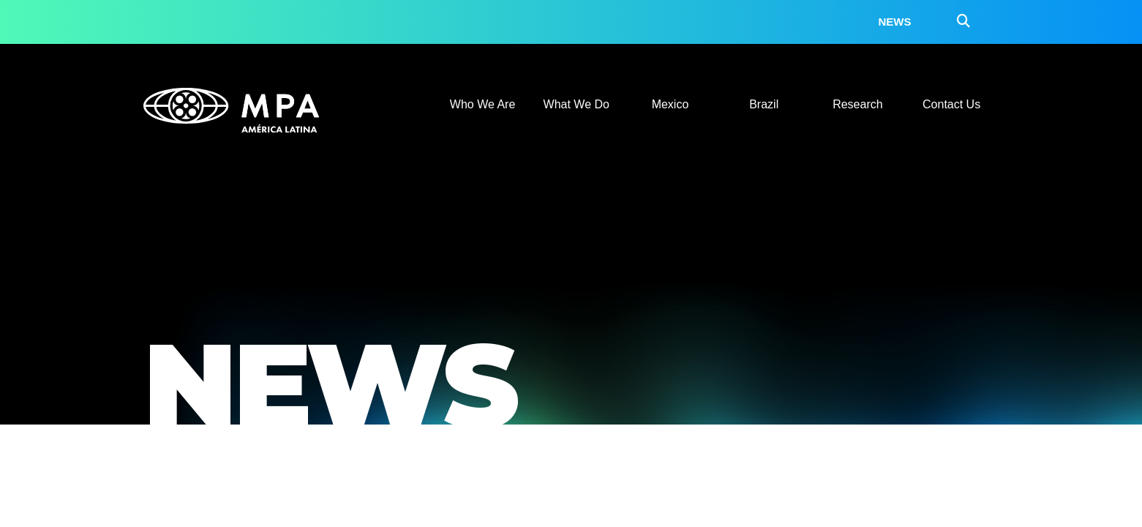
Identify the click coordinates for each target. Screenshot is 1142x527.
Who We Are (483, 104)
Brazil (763, 104)
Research (857, 104)
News (895, 21)
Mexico (670, 104)
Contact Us (951, 104)
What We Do (576, 104)
